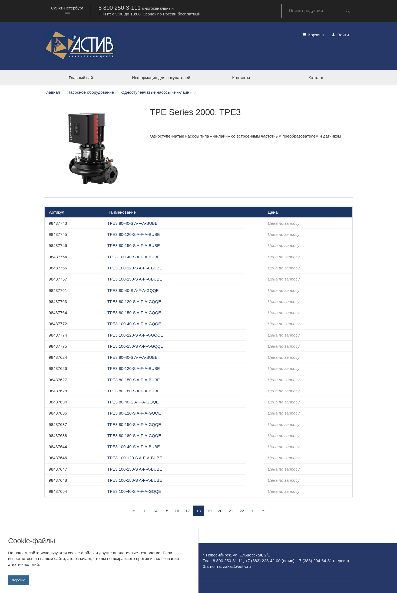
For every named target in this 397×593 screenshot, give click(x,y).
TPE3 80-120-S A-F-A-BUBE (133, 234)
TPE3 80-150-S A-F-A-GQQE (134, 312)
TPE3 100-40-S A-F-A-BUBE (133, 257)
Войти (343, 34)
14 (155, 511)
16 (177, 511)
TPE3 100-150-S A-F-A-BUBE (134, 279)
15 (166, 511)
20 (220, 511)
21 (231, 511)
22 (242, 511)
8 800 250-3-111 (119, 8)
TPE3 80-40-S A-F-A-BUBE (132, 223)
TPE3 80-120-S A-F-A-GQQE (134, 301)
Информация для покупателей (161, 77)
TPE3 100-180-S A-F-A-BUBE (134, 480)
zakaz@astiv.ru (237, 566)
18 (198, 511)
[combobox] (67, 10)
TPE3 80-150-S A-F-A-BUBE (133, 245)
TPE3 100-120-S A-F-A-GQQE (135, 335)
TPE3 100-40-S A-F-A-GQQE (134, 323)
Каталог (316, 77)
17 (188, 511)
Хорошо (18, 580)
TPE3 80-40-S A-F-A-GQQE (133, 290)
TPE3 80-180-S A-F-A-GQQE (134, 435)
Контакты (241, 77)
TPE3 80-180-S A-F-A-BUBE (133, 391)
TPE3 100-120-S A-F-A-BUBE (134, 268)
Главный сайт (82, 77)
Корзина (316, 34)
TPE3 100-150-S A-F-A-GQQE (135, 346)
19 (209, 511)
